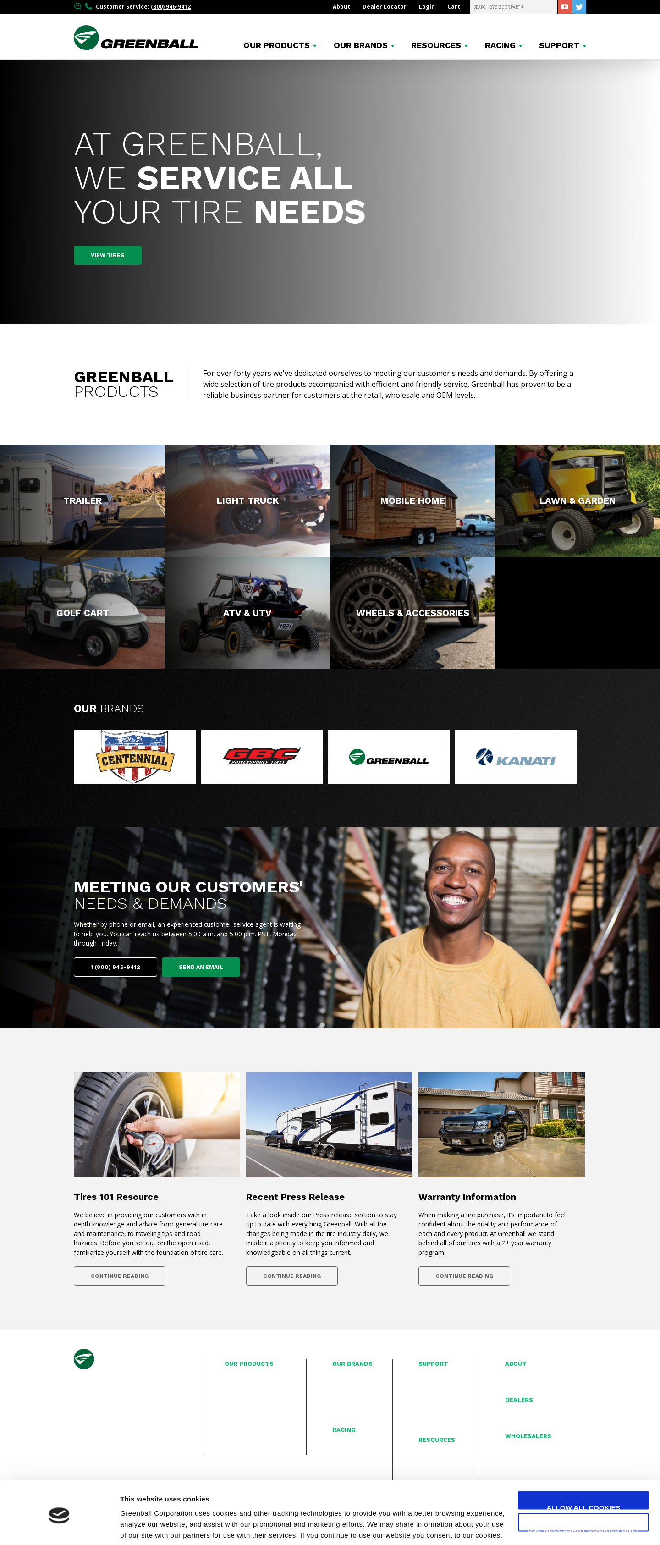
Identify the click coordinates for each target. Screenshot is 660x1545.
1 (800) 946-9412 (115, 967)
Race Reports (350, 1441)
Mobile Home (243, 1395)
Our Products (249, 1363)
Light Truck (239, 1385)
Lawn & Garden (246, 1405)
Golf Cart (237, 1415)
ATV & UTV (239, 1425)
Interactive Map (526, 1411)
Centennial (347, 1375)
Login (427, 7)
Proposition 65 (438, 1415)
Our (109, 708)
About (341, 7)
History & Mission (529, 1375)
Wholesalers (528, 1436)
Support (559, 45)
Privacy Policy (436, 1405)
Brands (361, 45)
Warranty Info (437, 1385)
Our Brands (352, 1363)
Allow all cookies (584, 1473)
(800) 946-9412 (171, 7)
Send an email (201, 967)
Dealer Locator (385, 7)
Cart (453, 7)
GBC (338, 1385)
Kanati (340, 1405)
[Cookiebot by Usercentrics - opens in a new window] (59, 1527)
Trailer (233, 1375)
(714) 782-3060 (104, 1424)
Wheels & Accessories (255, 1435)
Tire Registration (440, 1375)
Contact (428, 1395)
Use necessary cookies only (583, 1494)
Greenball (346, 1395)
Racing (500, 45)
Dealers (519, 1400)
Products (276, 45)
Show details (141, 1527)
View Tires (108, 255)
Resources (436, 45)
